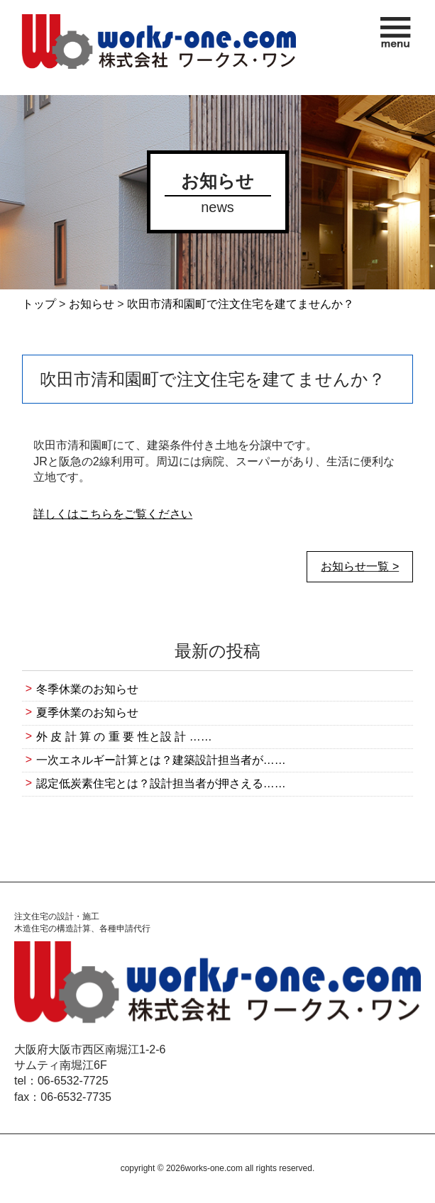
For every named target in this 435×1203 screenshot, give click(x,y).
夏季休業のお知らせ (87, 712)
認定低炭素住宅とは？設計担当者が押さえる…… (161, 783)
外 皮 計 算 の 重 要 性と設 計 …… (124, 737)
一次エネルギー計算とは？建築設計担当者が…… (161, 760)
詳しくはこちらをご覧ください (112, 514)
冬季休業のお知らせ (87, 689)
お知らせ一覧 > (360, 566)
